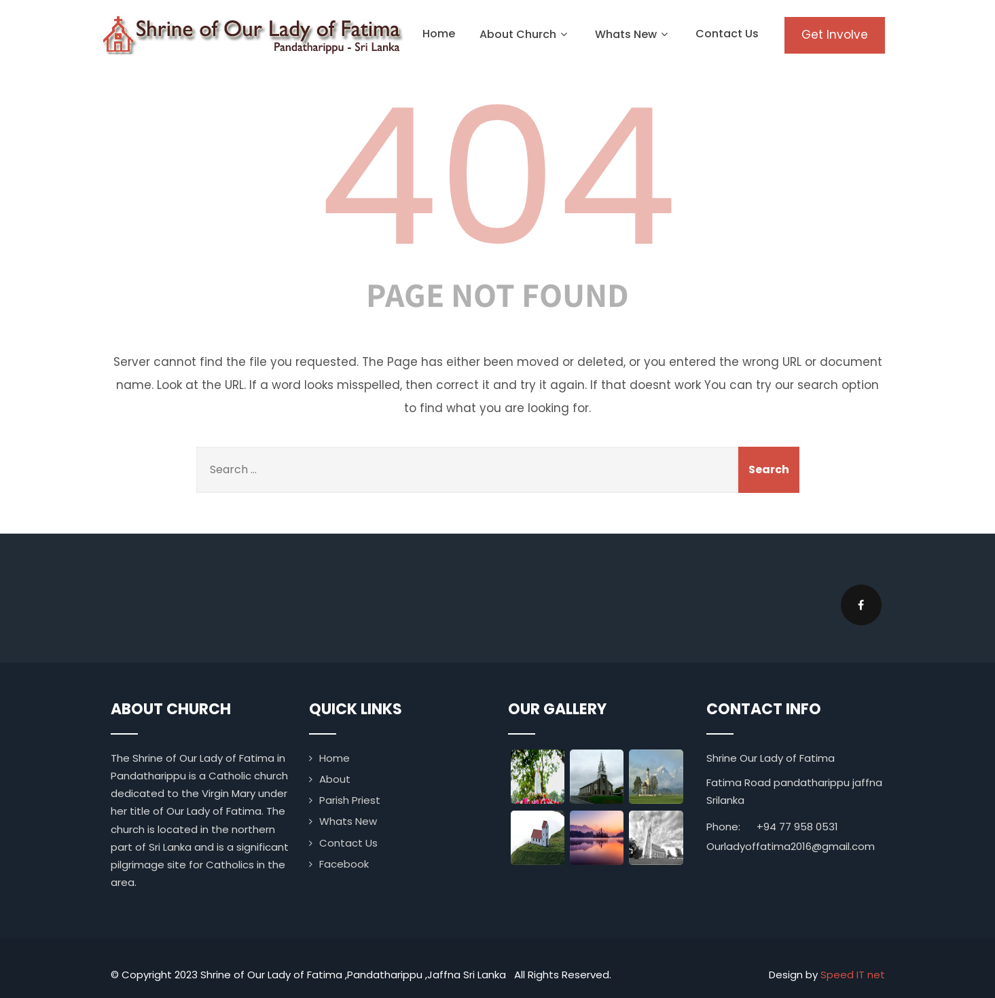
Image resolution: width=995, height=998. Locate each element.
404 (498, 177)
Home (438, 33)
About (334, 779)
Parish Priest (349, 800)
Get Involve (834, 34)
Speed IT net (852, 974)
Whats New (633, 34)
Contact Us (727, 33)
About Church (525, 34)
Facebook (344, 864)
